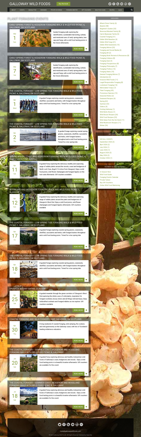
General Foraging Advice (110, 74)
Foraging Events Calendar (109, 177)
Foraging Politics (107, 69)
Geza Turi (89, 435)
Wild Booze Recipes (109, 115)
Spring (104, 101)
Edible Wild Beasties (108, 39)
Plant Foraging (107, 90)
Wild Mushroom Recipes (110, 123)
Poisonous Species (108, 93)
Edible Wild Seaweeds (109, 45)
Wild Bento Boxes (107, 112)
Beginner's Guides (108, 29)
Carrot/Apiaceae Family (109, 34)
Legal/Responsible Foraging (111, 82)
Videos (103, 107)
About (14, 10)
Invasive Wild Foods (109, 80)
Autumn (104, 26)
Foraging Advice (107, 47)
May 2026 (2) (104, 155)
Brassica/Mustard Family (110, 31)
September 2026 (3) (107, 142)
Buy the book (63, 4)
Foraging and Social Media (110, 50)
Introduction (105, 77)
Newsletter (32, 10)
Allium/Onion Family (108, 23)
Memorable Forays (108, 88)
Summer (104, 104)
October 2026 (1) (106, 158)
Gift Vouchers (86, 10)
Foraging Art (105, 53)
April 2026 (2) (105, 145)
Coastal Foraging (107, 37)
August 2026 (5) (105, 153)
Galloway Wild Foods (30, 4)
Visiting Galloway (107, 109)
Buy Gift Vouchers (106, 183)
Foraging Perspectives (109, 64)
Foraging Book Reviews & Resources (114, 56)
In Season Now (105, 172)
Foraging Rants (107, 72)
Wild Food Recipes (108, 117)
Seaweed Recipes (107, 98)
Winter (104, 125)
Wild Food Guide (100, 10)
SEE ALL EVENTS (106, 139)
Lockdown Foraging (108, 85)
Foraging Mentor (72, 10)
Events (22, 10)
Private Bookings (56, 10)
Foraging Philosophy (108, 66)
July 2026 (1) (104, 147)
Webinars (43, 10)
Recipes (112, 10)
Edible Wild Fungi (108, 42)
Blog (120, 10)
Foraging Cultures (107, 58)
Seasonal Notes (107, 96)
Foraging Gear (106, 61)
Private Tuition (105, 180)
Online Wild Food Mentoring (110, 185)
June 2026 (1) (105, 150)
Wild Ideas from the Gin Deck (112, 120)
